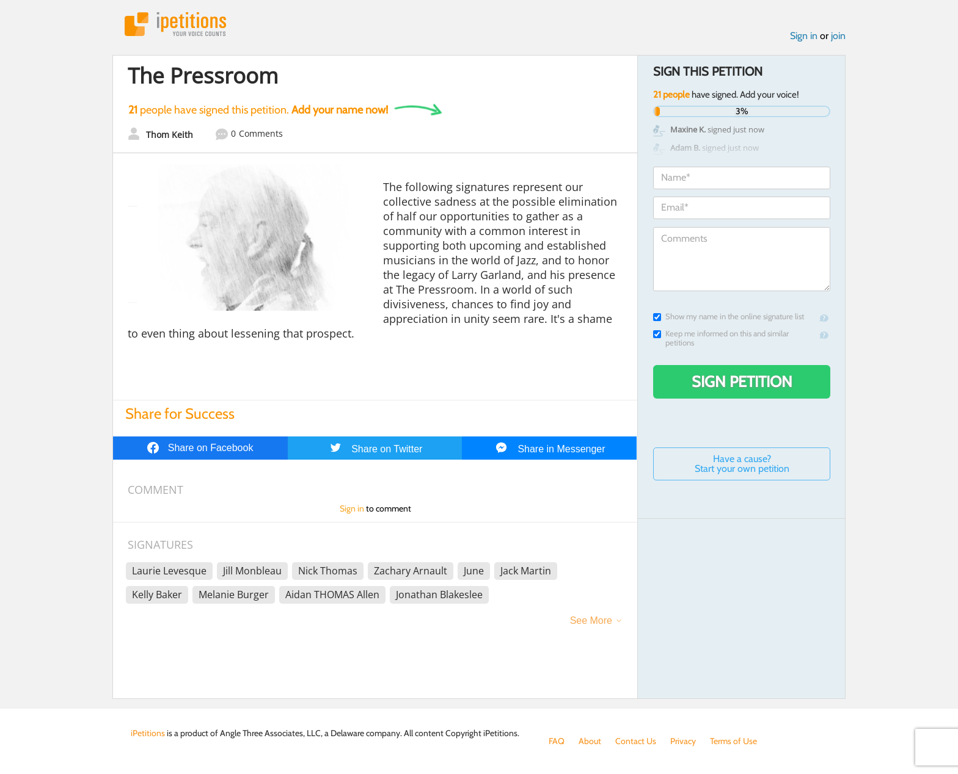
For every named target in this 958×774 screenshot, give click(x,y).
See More (591, 620)
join (838, 36)
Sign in (803, 36)
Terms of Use (733, 741)
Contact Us (635, 741)
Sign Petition (742, 381)
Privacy (683, 741)
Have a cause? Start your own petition (742, 463)
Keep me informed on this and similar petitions (721, 338)
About (590, 741)
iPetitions (175, 24)
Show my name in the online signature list (728, 316)
